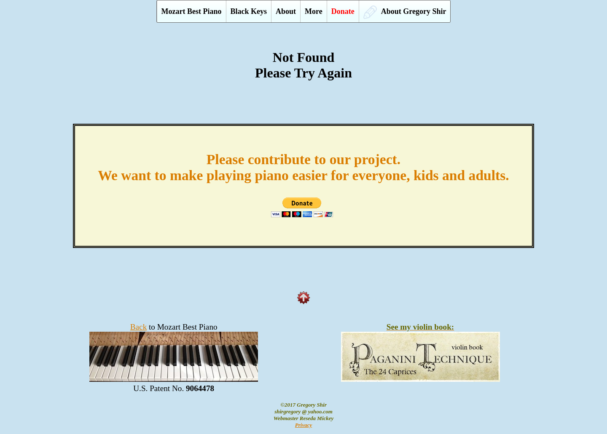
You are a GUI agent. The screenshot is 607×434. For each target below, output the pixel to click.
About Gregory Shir (404, 12)
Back (138, 326)
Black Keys (249, 11)
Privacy (303, 425)
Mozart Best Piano (191, 11)
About (286, 11)
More (313, 11)
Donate (343, 11)
